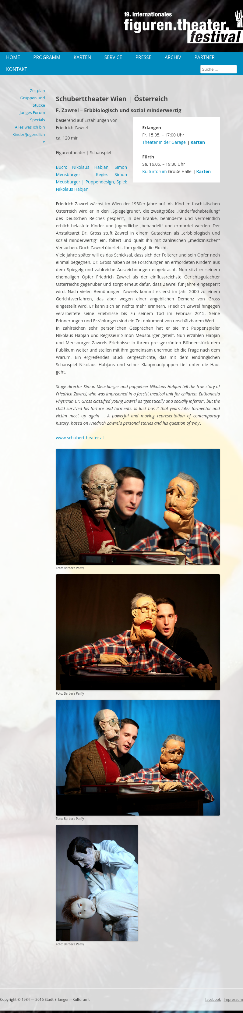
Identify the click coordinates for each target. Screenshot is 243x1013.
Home (13, 57)
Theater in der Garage (164, 142)
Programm (46, 57)
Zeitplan (37, 90)
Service (113, 57)
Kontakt (16, 69)
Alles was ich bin (30, 127)
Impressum (233, 999)
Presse (144, 57)
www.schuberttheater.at (80, 438)
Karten (82, 57)
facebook (213, 999)
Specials (37, 119)
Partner (204, 57)
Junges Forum (32, 112)
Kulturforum (154, 171)
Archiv (173, 57)
